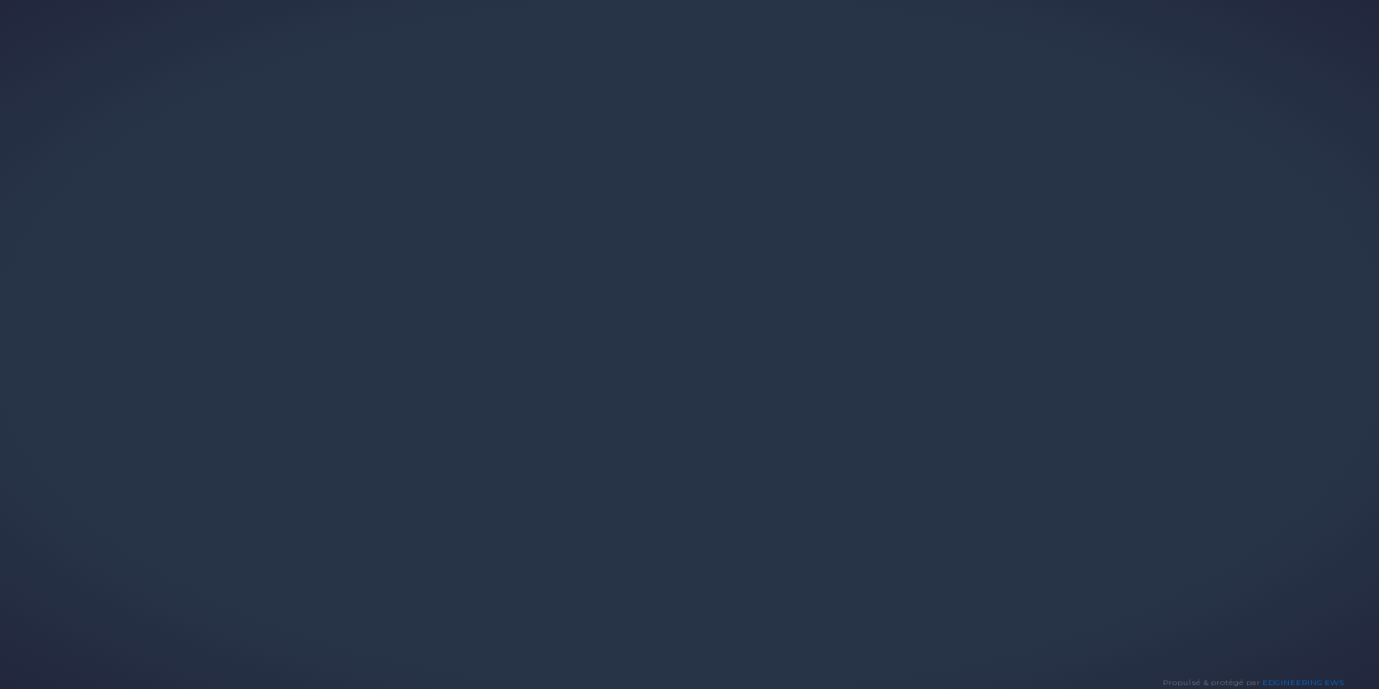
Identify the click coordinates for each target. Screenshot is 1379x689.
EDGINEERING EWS (1303, 682)
